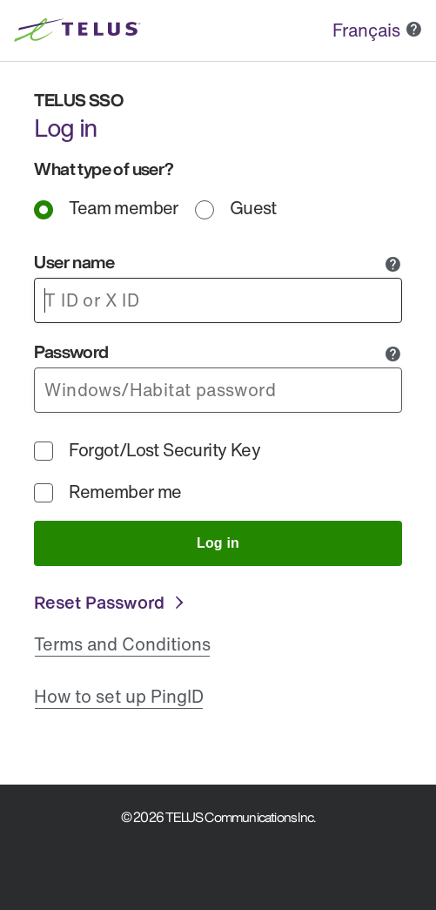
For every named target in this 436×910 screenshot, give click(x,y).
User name (74, 261)
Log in (218, 543)
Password (71, 351)
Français (366, 30)
